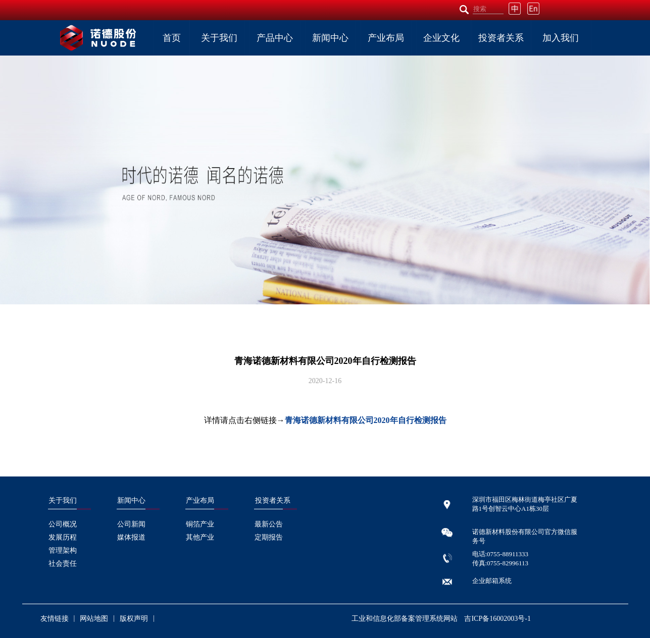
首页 (172, 38)
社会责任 (62, 563)
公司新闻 (131, 524)
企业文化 (441, 38)
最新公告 (269, 524)
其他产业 (200, 537)
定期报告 (269, 537)
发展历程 (62, 537)
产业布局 (386, 38)
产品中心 (275, 38)
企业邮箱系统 (492, 580)
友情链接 (54, 618)
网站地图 (94, 618)
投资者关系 (501, 38)
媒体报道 (131, 537)
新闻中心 (330, 38)
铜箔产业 (200, 524)
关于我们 (219, 38)
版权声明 (134, 618)
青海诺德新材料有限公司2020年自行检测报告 (365, 420)
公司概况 (62, 524)
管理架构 (62, 550)
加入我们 (560, 38)
